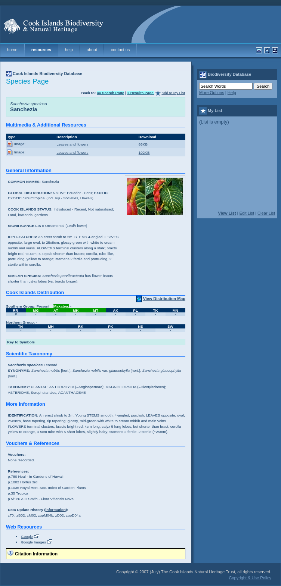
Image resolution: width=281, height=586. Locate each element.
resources (41, 49)
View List (227, 213)
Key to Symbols (21, 342)
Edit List (246, 213)
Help (232, 92)
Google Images (33, 542)
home (12, 49)
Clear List (266, 213)
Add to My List (173, 93)
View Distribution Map (164, 298)
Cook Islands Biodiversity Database (47, 73)
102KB (144, 152)
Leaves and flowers (72, 144)
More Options (211, 92)
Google (27, 536)
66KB (143, 144)
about (92, 49)
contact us (120, 49)
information (55, 510)
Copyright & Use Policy (250, 578)
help (69, 49)
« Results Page (140, 93)
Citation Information (36, 553)
